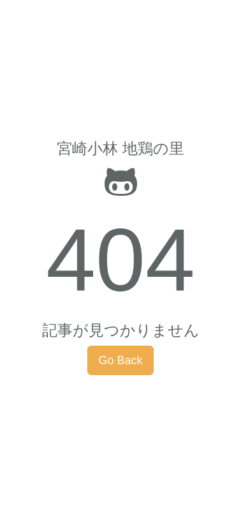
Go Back (120, 360)
